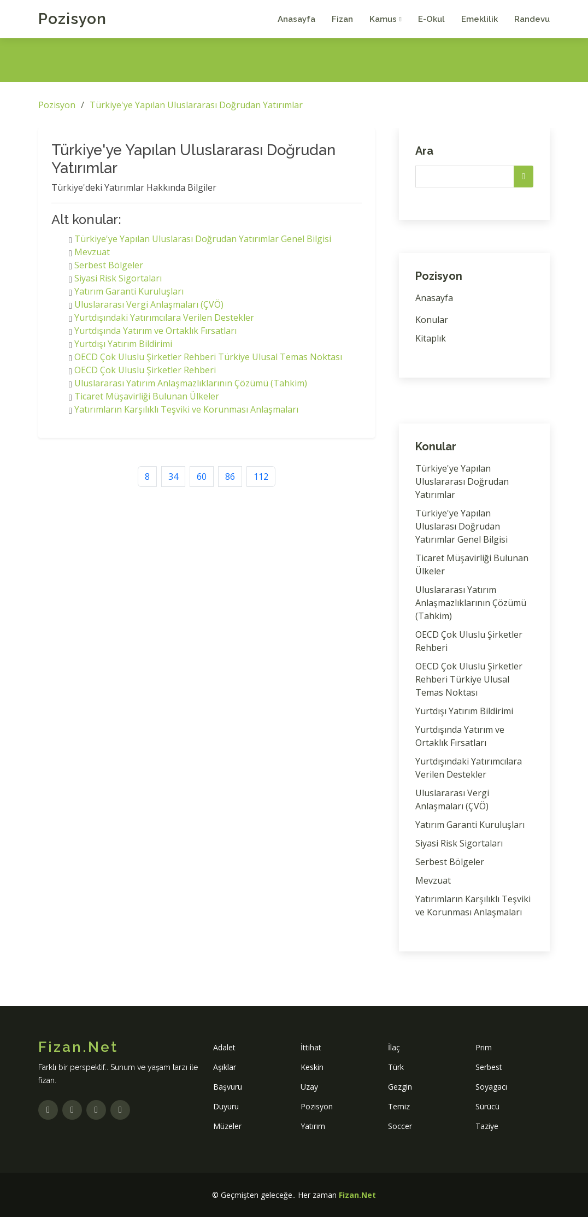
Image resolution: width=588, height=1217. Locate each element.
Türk (396, 1067)
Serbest (488, 1067)
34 (173, 477)
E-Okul (431, 19)
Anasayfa (296, 19)
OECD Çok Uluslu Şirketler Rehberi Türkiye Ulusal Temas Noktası (208, 357)
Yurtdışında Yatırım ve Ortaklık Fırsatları (155, 331)
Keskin (312, 1067)
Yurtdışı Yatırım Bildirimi (123, 344)
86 (230, 477)
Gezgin (400, 1086)
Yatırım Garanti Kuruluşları (129, 291)
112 (261, 477)
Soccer (400, 1126)
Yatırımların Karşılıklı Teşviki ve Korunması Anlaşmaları (186, 409)
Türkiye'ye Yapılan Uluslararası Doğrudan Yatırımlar (196, 105)
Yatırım (313, 1126)
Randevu (532, 19)
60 (202, 477)
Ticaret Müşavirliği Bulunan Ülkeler (146, 396)
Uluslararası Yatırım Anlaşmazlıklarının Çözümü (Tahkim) (190, 383)
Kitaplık (430, 338)
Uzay (309, 1086)
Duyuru (226, 1106)
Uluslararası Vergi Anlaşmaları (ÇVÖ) (149, 304)
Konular (431, 320)
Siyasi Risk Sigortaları (118, 278)
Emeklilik (479, 19)
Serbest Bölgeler (108, 265)
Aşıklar (224, 1067)
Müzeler (227, 1126)
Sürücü (487, 1106)
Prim (483, 1047)
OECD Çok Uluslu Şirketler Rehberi (145, 370)
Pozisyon (72, 19)
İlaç (394, 1047)
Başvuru (227, 1086)
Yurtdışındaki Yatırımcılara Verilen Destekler (164, 317)
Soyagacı (491, 1086)
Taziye (486, 1126)
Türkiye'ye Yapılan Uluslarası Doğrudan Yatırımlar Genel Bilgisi (202, 239)
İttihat (311, 1047)
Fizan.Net (357, 1195)
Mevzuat (92, 252)
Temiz (399, 1106)
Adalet (224, 1047)
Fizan (342, 19)
